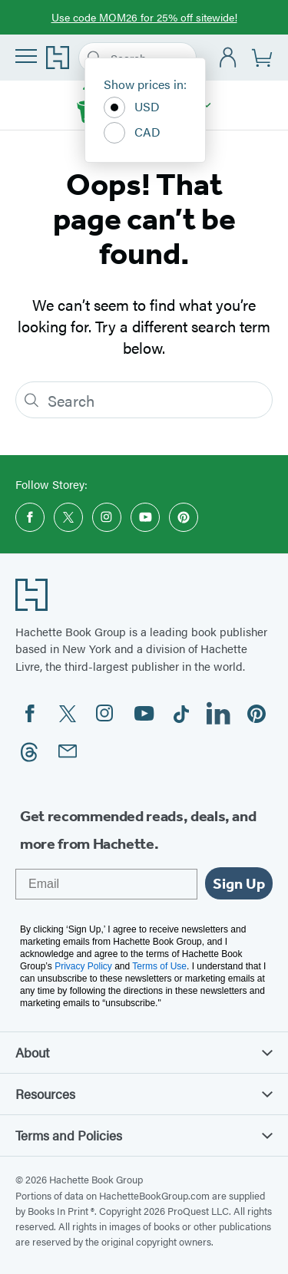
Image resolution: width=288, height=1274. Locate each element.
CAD (132, 133)
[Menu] (26, 56)
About (144, 1052)
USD (132, 107)
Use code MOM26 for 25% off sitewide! (144, 17)
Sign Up (239, 883)
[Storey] (207, 105)
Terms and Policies (144, 1135)
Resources (144, 1093)
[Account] (228, 58)
